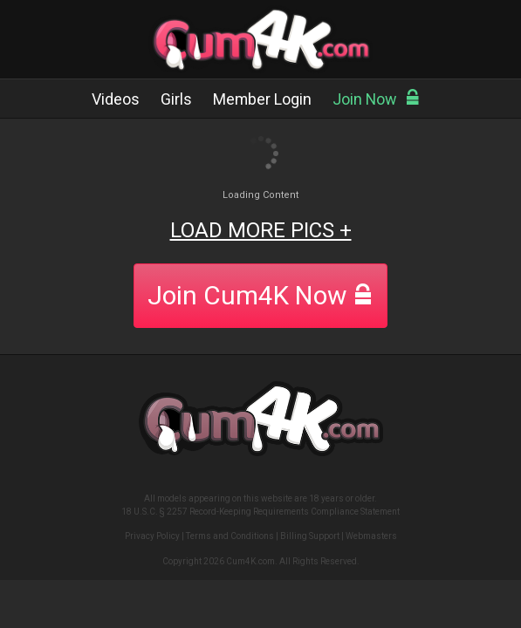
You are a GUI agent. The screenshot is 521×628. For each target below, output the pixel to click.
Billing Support (309, 536)
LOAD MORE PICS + (261, 230)
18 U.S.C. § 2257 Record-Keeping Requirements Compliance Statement (260, 511)
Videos (116, 99)
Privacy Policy (152, 536)
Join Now (376, 99)
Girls (176, 99)
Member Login (262, 99)
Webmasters (371, 536)
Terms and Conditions (230, 536)
